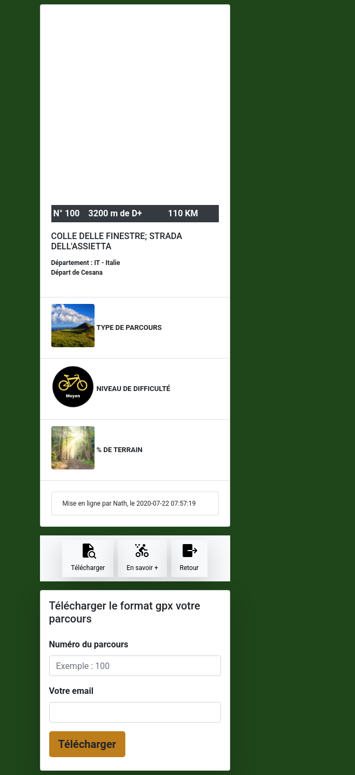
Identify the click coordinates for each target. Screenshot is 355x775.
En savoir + (142, 568)
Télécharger (88, 568)
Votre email (71, 691)
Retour (189, 568)
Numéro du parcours (89, 644)
